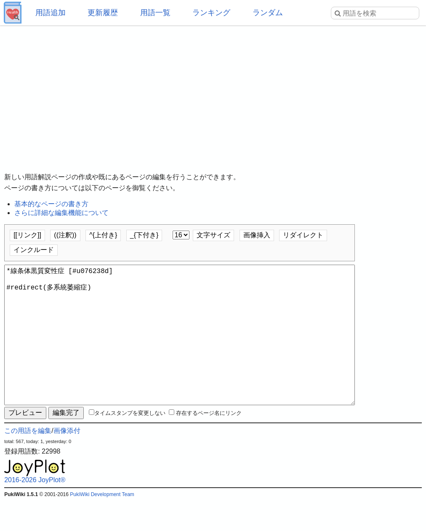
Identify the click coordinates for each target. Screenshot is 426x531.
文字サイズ (213, 235)
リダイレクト (303, 235)
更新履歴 (103, 12)
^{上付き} (103, 235)
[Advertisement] (213, 92)
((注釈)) (65, 235)
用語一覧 (155, 12)
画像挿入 (256, 235)
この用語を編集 (27, 461)
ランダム (268, 12)
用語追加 (50, 12)
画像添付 (66, 461)
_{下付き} (144, 235)
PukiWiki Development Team (102, 525)
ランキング (211, 12)
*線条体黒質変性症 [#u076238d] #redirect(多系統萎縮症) (179, 350)
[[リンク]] (27, 235)
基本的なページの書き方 (51, 203)
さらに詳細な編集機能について (61, 212)
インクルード (33, 249)
